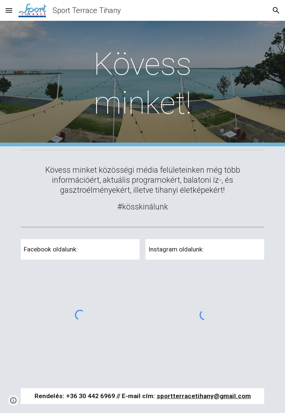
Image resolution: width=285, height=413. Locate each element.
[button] (9, 10)
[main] (142, 84)
